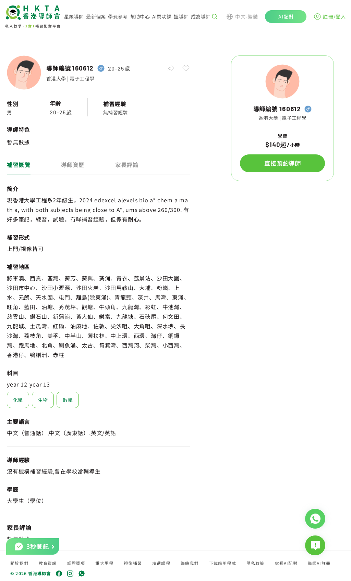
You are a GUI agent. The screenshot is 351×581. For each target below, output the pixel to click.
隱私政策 (255, 563)
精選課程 (161, 563)
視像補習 (133, 563)
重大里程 (104, 563)
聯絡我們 (190, 563)
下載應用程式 (222, 563)
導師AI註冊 (319, 563)
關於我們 (19, 563)
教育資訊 (48, 563)
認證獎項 (76, 563)
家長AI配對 (286, 563)
